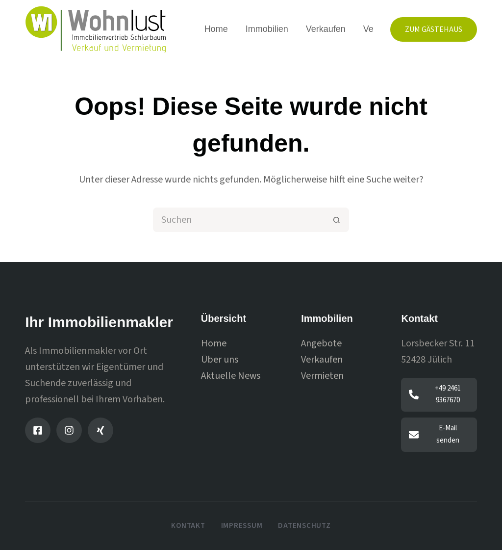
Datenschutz (304, 526)
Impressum (242, 526)
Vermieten (322, 376)
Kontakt (188, 526)
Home (216, 29)
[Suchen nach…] (239, 220)
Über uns (219, 360)
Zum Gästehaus (433, 29)
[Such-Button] (337, 220)
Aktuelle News (230, 376)
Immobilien (267, 29)
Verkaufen (326, 29)
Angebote (321, 343)
